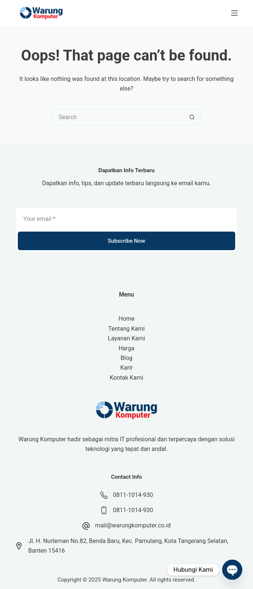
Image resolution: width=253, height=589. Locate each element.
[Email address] (126, 218)
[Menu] (234, 13)
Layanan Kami (126, 338)
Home (126, 318)
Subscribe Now (126, 241)
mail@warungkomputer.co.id (133, 525)
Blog (126, 357)
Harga (126, 348)
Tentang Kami (126, 328)
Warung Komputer (124, 579)
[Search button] (192, 117)
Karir (126, 367)
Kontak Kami (126, 377)
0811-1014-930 (133, 494)
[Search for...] (118, 117)
